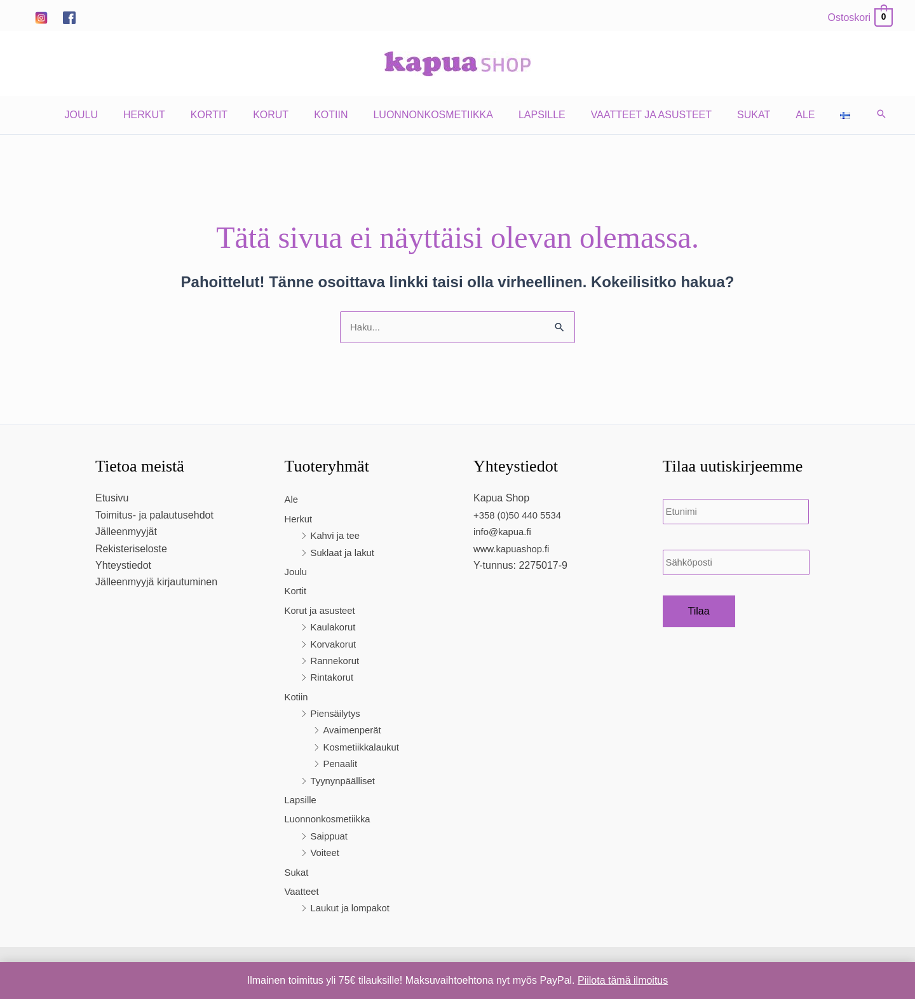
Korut (281, 114)
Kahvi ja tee (337, 536)
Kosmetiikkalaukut (364, 748)
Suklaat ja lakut (345, 553)
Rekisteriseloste (131, 550)
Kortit (224, 114)
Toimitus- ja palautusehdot (154, 516)
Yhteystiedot (123, 566)
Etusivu (111, 499)
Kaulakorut (335, 628)
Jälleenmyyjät (126, 532)
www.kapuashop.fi (514, 550)
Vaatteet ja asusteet (641, 114)
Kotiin (336, 114)
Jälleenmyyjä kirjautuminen (156, 583)
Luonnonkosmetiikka (432, 114)
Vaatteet (303, 892)
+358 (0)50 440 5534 (520, 516)
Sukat (738, 114)
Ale (784, 114)
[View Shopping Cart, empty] (860, 17)
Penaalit (341, 764)
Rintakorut (334, 678)
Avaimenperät (354, 731)
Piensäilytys (337, 714)
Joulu (106, 114)
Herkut (165, 114)
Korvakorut (335, 644)
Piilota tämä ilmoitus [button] (623, 980)
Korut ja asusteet (323, 611)
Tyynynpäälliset (345, 782)
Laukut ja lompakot (353, 909)
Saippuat (331, 837)
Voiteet (326, 853)
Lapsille (536, 114)
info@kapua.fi (504, 532)
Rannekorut (337, 661)
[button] (853, 115)
